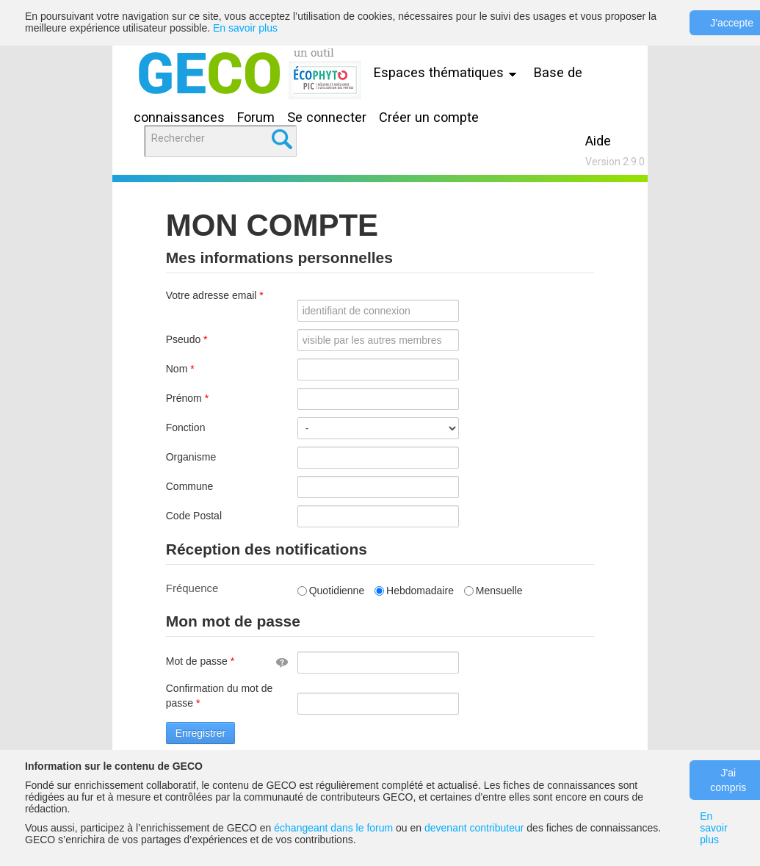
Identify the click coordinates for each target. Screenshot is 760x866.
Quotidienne (331, 590)
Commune (190, 486)
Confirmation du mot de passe (219, 695)
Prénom (206, 398)
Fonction (186, 427)
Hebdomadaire (414, 590)
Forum (256, 117)
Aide (598, 140)
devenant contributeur (474, 828)
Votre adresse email (215, 302)
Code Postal (194, 516)
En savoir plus (245, 28)
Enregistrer (200, 733)
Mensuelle (493, 590)
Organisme (191, 457)
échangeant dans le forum (333, 828)
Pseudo (206, 339)
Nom (200, 369)
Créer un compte (429, 117)
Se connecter (326, 117)
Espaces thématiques (449, 72)
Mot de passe (227, 661)
